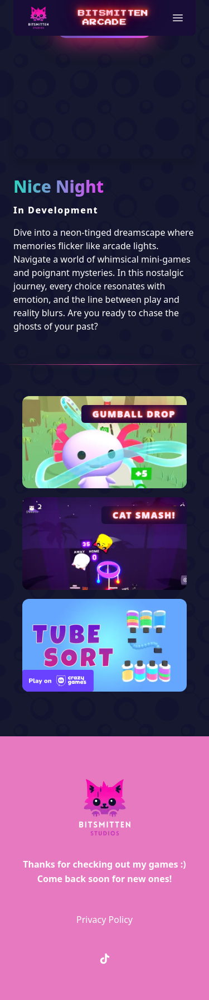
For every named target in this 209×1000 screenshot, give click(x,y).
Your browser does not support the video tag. (104, 113)
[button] (177, 18)
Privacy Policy (104, 919)
